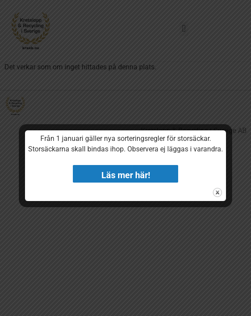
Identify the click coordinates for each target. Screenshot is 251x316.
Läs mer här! (125, 175)
